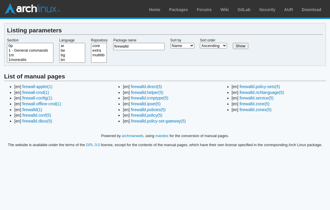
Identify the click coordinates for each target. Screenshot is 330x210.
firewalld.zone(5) (255, 104)
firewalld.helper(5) (147, 92)
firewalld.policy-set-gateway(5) (158, 121)
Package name (124, 40)
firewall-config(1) (37, 98)
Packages (178, 9)
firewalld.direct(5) (146, 86)
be (72, 50)
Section (13, 40)
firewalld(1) (32, 109)
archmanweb (132, 136)
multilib (98, 55)
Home (154, 9)
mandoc (162, 136)
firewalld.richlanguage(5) (262, 92)
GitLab (244, 9)
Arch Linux (32, 9)
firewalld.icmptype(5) (149, 98)
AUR (288, 9)
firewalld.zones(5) (256, 109)
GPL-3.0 (93, 145)
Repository (99, 40)
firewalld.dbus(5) (37, 121)
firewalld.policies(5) (148, 109)
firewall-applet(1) (37, 86)
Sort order (207, 40)
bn (72, 59)
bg (72, 55)
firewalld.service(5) (257, 98)
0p (30, 45)
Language (67, 40)
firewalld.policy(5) (147, 115)
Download (311, 9)
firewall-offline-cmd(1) (41, 104)
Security (267, 9)
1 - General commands (30, 50)
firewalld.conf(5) (36, 115)
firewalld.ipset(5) (146, 104)
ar (72, 45)
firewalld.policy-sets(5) (260, 86)
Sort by (175, 40)
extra (98, 50)
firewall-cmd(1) (35, 92)
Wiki (225, 9)
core (98, 45)
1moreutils (30, 59)
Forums (204, 9)
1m (30, 55)
